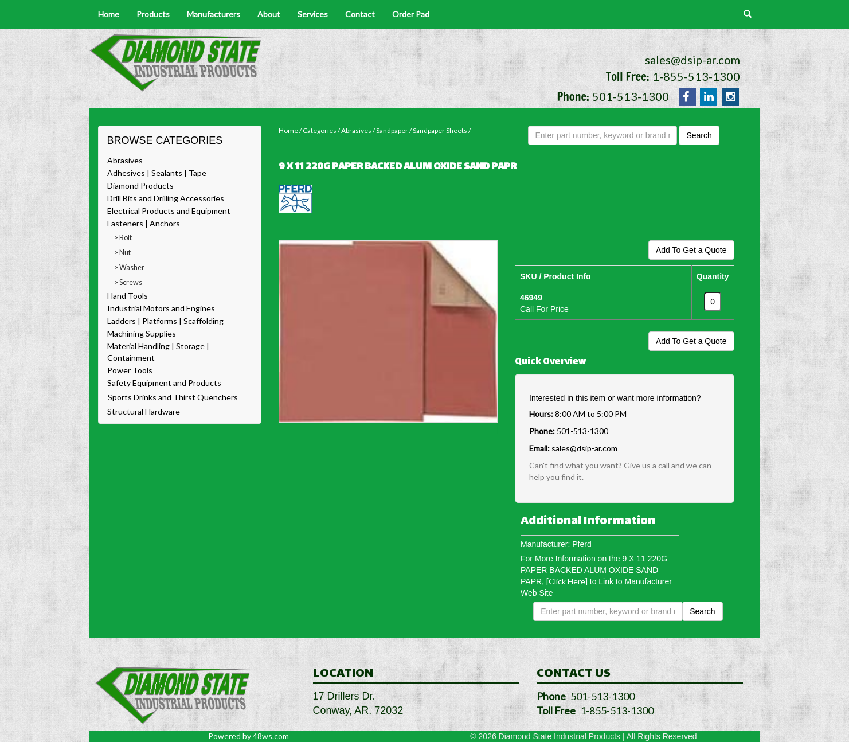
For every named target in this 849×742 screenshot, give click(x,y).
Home (108, 14)
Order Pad (410, 14)
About (268, 14)
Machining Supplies (141, 333)
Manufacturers (213, 14)
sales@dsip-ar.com (692, 60)
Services (313, 14)
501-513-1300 (630, 96)
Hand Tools (127, 295)
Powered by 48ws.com (248, 736)
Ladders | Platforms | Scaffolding (165, 321)
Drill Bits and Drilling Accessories (165, 198)
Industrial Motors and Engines (161, 308)
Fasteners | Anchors (143, 223)
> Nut (122, 252)
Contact (360, 14)
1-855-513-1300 (696, 76)
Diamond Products (140, 185)
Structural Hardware (143, 411)
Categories (320, 130)
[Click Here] (567, 581)
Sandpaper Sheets (440, 130)
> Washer (129, 267)
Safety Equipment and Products (164, 383)
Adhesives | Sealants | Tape (156, 173)
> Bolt (123, 237)
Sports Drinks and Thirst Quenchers (173, 397)
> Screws (128, 282)
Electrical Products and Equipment (168, 211)
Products (153, 14)
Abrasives (125, 160)
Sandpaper (392, 130)
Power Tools (129, 370)
